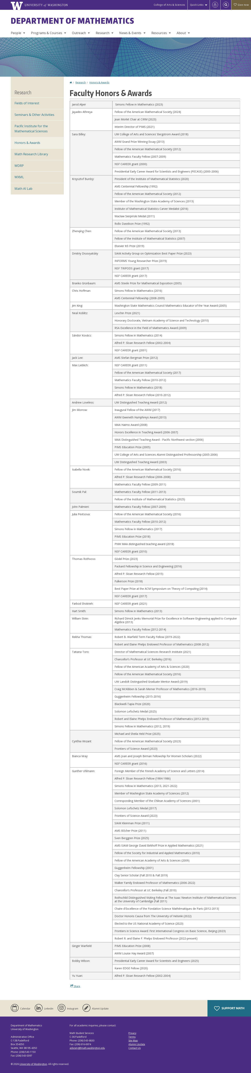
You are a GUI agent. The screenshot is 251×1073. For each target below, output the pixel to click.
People (16, 33)
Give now (241, 4)
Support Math (229, 1008)
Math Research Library (31, 154)
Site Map (133, 1040)
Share (75, 986)
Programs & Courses (46, 33)
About (181, 33)
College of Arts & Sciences (169, 4)
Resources (159, 33)
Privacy (132, 1033)
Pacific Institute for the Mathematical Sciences (31, 128)
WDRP (19, 166)
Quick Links (197, 4)
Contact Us (134, 1048)
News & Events (130, 33)
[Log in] (215, 5)
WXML (19, 177)
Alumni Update (136, 1044)
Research (102, 33)
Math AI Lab (23, 188)
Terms (132, 1036)
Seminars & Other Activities (34, 115)
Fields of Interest (27, 103)
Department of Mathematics (72, 21)
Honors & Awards (99, 82)
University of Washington (33, 1064)
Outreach (79, 33)
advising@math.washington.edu (87, 1048)
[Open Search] (226, 5)
